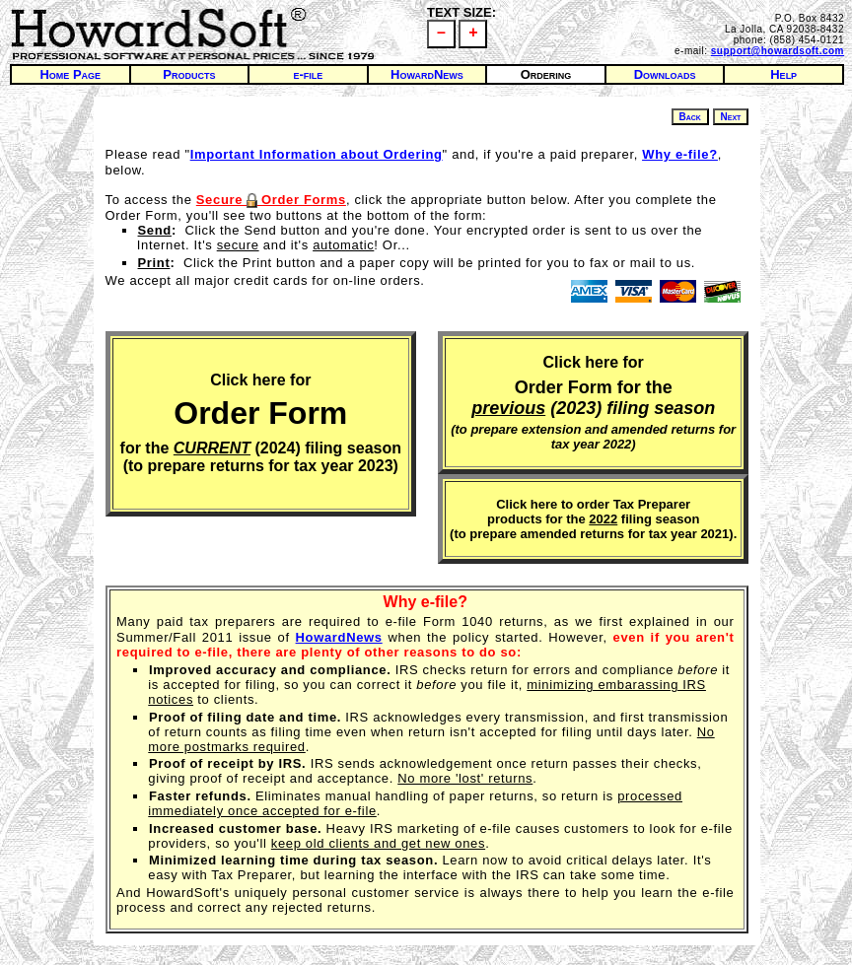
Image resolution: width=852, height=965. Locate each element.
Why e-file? (425, 601)
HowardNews (426, 74)
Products (189, 74)
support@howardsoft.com (777, 50)
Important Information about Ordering (316, 154)
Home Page (70, 74)
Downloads (665, 74)
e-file (307, 74)
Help (783, 74)
